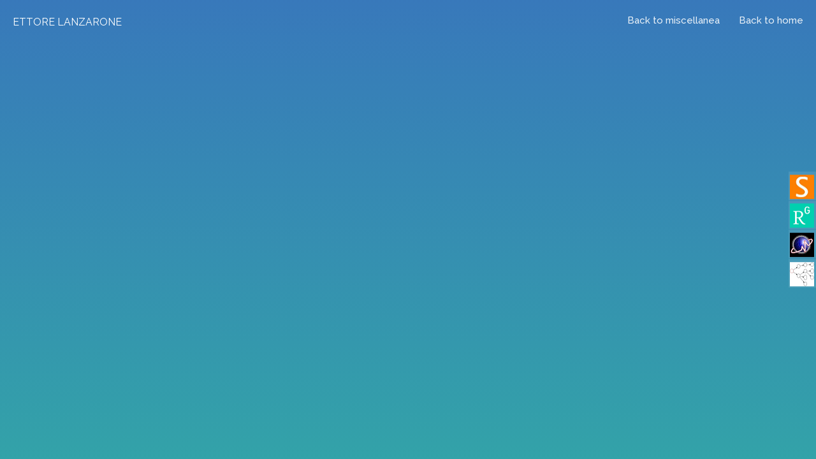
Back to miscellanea (673, 20)
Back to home (771, 20)
